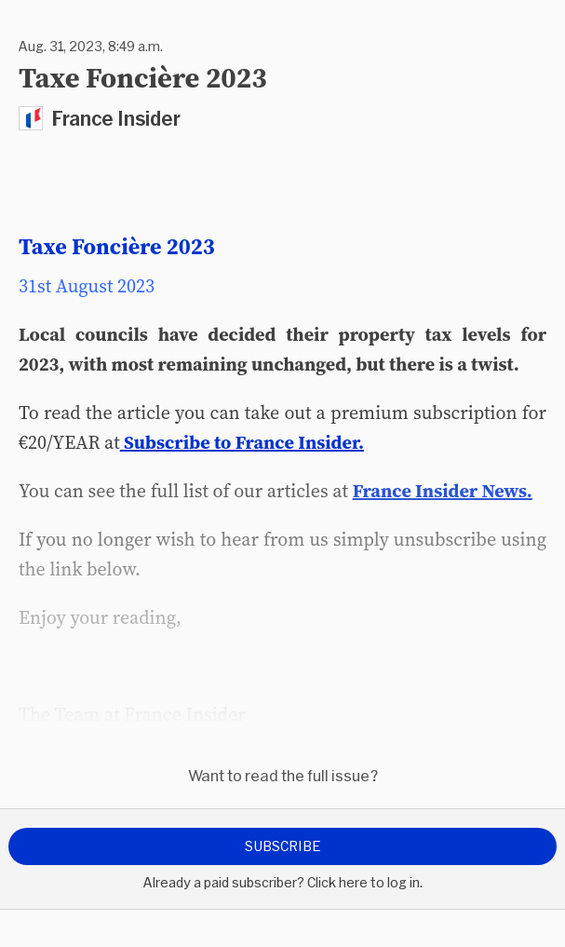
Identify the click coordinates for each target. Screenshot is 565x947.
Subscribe (283, 846)
